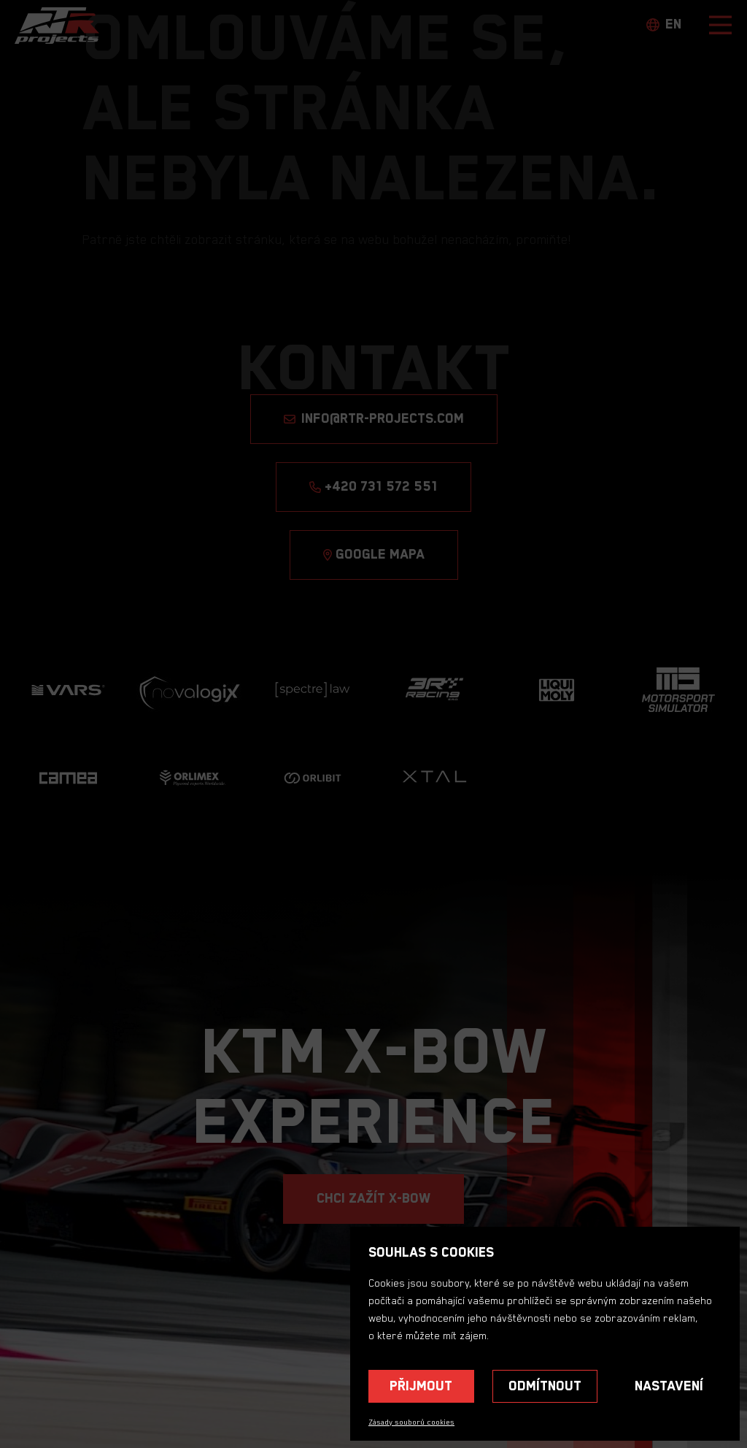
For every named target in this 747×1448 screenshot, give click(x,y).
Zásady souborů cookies (411, 1422)
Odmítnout (544, 1386)
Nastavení (669, 1386)
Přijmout (421, 1386)
